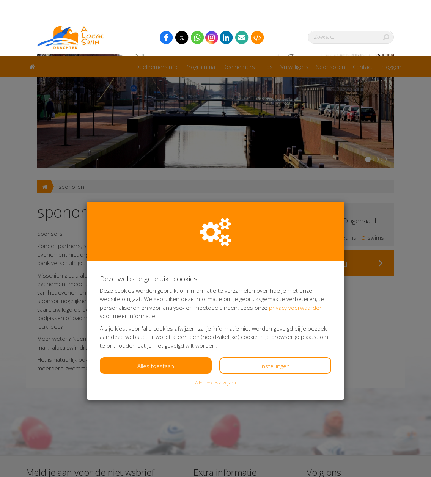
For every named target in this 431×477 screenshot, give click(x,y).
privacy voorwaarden (296, 251)
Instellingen (275, 309)
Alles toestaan (155, 309)
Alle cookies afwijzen (215, 326)
